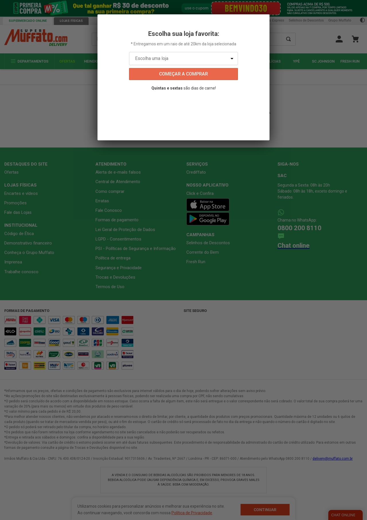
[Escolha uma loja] (183, 58)
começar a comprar (183, 74)
